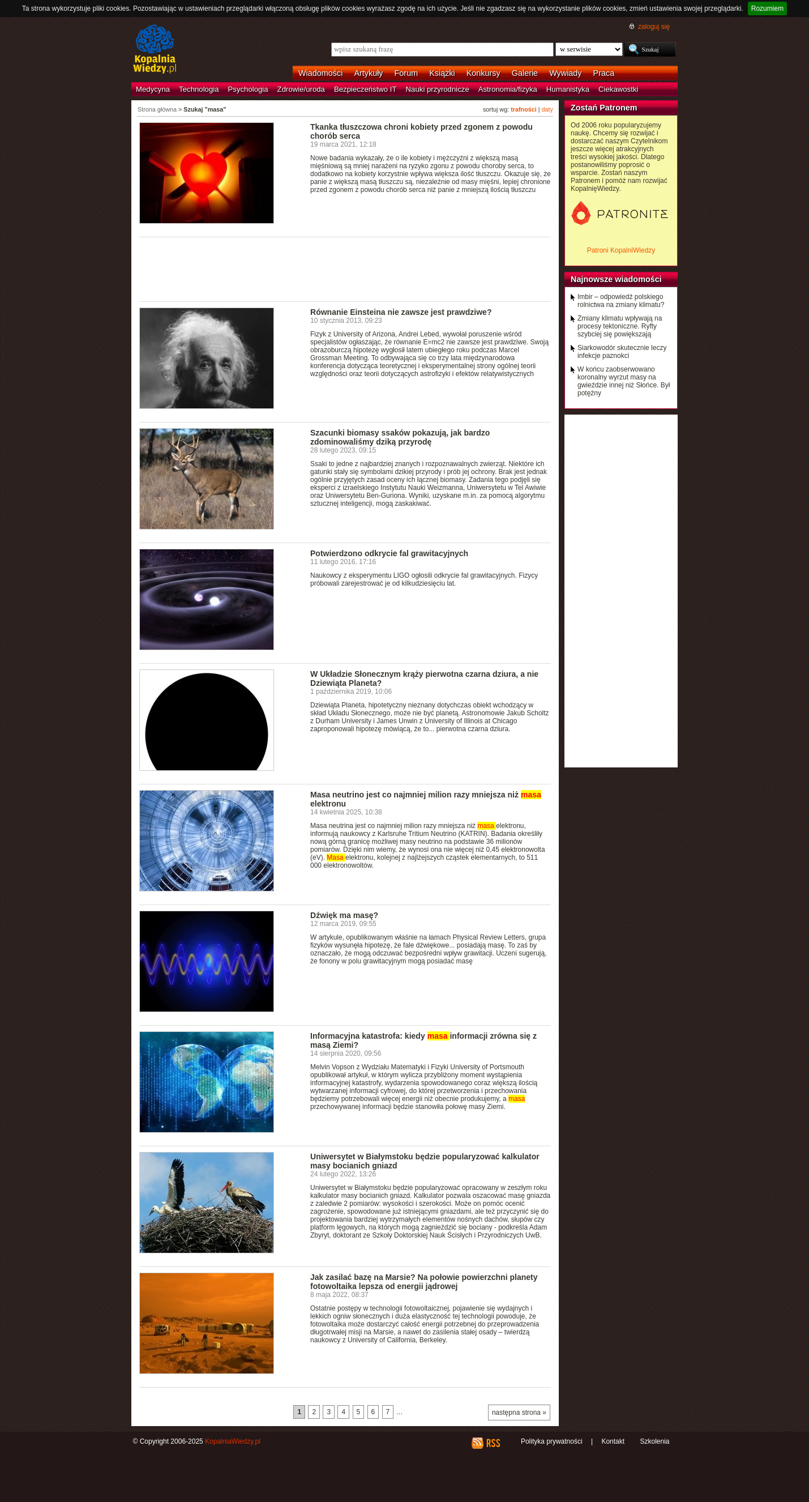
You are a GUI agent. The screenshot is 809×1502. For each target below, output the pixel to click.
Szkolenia (654, 1441)
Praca (604, 73)
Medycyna (153, 89)
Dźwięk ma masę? (344, 915)
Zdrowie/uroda (301, 89)
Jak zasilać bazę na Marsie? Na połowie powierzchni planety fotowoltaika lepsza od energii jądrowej (424, 1282)
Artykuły (368, 73)
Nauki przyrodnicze (437, 89)
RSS (493, 1443)
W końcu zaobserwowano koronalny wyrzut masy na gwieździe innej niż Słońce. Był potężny (623, 381)
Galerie (525, 73)
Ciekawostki (618, 89)
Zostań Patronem (604, 107)
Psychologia (248, 89)
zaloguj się (654, 27)
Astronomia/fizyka (507, 89)
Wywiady (565, 73)
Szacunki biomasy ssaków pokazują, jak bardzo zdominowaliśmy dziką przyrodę (400, 437)
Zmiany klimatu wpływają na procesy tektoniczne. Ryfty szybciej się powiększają (619, 326)
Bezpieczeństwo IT (365, 89)
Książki (442, 73)
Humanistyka (567, 89)
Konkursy (483, 73)
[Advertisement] (345, 268)
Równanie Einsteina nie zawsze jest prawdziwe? (400, 312)
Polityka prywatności (552, 1441)
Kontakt (612, 1441)
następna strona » (519, 1412)
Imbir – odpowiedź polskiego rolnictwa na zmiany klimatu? (620, 301)
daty (547, 109)
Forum (406, 73)
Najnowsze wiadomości (616, 279)
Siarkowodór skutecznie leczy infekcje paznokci (621, 352)
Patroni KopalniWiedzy (621, 250)
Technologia (199, 89)
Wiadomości (320, 73)
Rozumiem (767, 8)
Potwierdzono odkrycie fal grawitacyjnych (389, 553)
